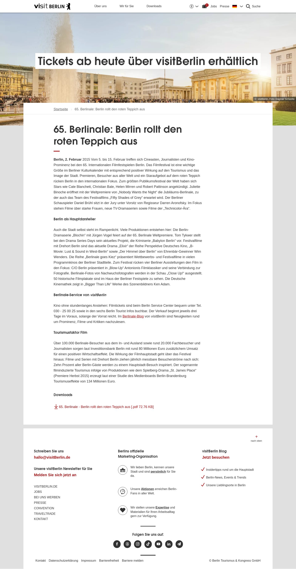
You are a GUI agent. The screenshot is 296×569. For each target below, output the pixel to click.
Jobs (213, 6)
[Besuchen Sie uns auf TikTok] (148, 544)
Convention (44, 508)
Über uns (100, 6)
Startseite (61, 109)
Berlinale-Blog (133, 316)
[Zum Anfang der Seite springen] (256, 438)
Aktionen (147, 489)
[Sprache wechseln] (237, 6)
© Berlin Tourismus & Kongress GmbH (235, 560)
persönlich (158, 471)
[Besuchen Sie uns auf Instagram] (137, 544)
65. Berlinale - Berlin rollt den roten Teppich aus (106, 407)
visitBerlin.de (45, 486)
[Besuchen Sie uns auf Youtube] (158, 544)
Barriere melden (132, 560)
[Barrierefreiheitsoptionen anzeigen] (194, 6)
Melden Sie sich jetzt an (55, 475)
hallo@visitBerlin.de (52, 457)
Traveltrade (44, 513)
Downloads (154, 6)
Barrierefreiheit (109, 560)
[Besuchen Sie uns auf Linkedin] (169, 544)
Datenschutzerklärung (63, 560)
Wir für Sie (126, 6)
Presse (224, 6)
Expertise (162, 507)
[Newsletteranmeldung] (179, 544)
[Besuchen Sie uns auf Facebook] (117, 544)
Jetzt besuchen (215, 457)
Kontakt (41, 519)
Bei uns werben (47, 497)
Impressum (88, 560)
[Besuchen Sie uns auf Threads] (127, 544)
